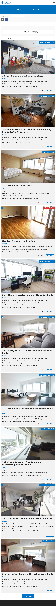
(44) (5, 16)
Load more (28, 596)
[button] (28, 32)
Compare (40, 90)
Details (49, 90)
